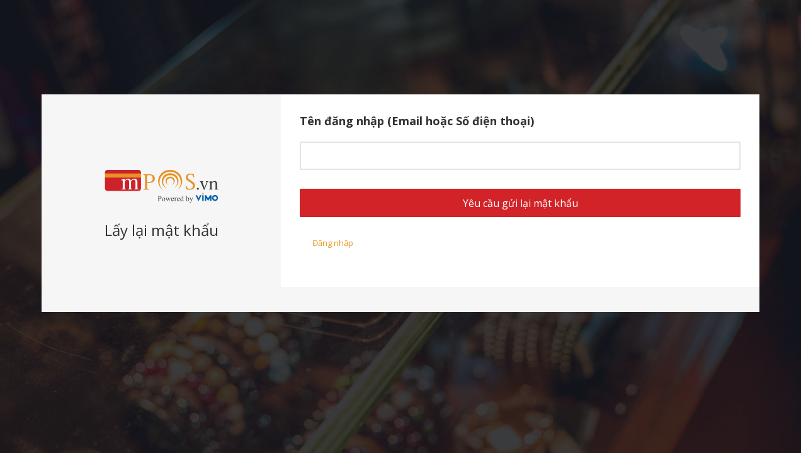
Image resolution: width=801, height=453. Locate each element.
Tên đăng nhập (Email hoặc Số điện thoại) (417, 120)
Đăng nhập (332, 243)
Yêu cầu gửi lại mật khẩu (520, 203)
